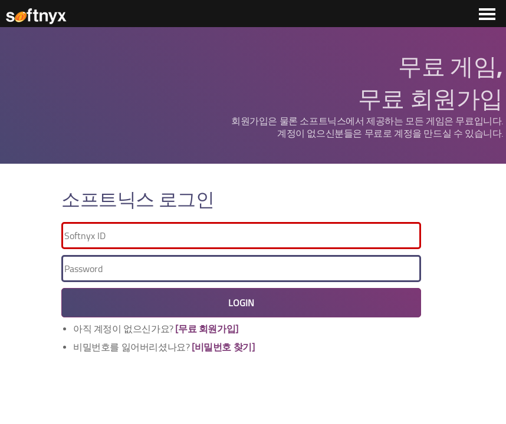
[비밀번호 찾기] (223, 347)
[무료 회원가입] (206, 328)
